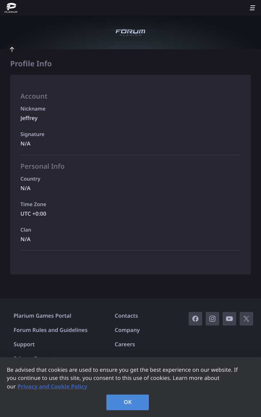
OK (128, 402)
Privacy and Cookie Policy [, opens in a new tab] (52, 386)
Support (24, 344)
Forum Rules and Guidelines (51, 330)
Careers (125, 344)
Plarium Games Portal (42, 315)
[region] (130, 387)
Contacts (126, 315)
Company (127, 330)
